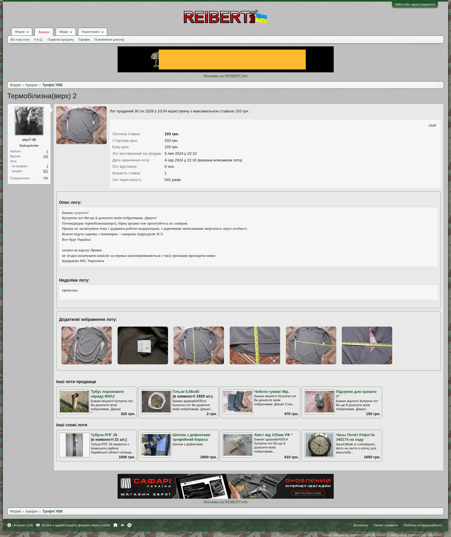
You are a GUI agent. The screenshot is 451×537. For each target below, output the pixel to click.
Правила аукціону (60, 39)
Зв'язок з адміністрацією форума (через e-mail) (75, 525)
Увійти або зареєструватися (415, 4)
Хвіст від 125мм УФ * (273, 435)
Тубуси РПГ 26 (104, 435)
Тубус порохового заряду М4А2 (107, 394)
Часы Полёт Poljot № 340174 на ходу (355, 437)
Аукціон (43, 32)
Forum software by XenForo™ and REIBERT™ (382, 535)
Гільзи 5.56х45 (186, 391)
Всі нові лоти (20, 39)
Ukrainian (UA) (22, 525)
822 (45, 171)
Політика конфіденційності (422, 525)
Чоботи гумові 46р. (271, 391)
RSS (129, 525)
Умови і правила (385, 525)
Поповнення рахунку (109, 39)
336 (45, 156)
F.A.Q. (38, 39)
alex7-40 (29, 140)
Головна (115, 525)
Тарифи (84, 39)
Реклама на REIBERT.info (225, 76)
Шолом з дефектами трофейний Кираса (191, 437)
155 (45, 178)
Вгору (122, 525)
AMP (433, 125)
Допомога (361, 525)
